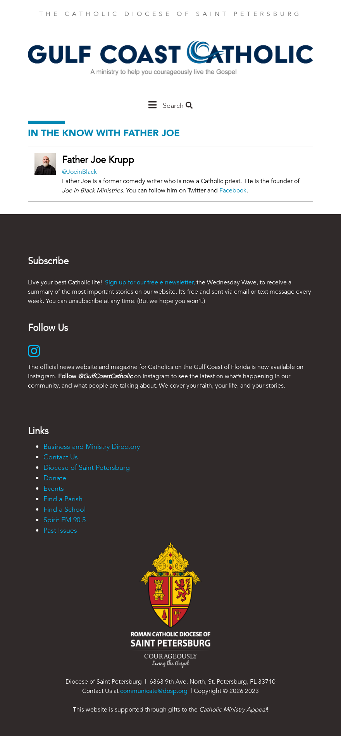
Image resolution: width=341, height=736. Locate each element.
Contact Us (60, 457)
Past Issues (60, 530)
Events (53, 489)
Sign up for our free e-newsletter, (150, 282)
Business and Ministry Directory (91, 447)
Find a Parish (63, 499)
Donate (54, 478)
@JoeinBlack (79, 172)
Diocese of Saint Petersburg (86, 468)
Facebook (232, 190)
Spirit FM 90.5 (64, 520)
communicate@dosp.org (154, 691)
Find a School (64, 509)
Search (178, 106)
